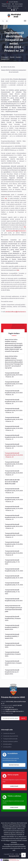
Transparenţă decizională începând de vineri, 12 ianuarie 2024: (13, 663)
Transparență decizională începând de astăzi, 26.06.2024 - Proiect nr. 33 (14, 419)
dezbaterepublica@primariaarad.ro (16, 231)
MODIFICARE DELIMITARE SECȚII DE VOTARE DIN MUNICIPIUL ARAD (12, 481)
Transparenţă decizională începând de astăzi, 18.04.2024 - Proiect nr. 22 (14, 526)
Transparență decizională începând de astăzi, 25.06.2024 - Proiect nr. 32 (14, 428)
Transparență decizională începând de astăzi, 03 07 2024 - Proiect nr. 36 (14, 392)
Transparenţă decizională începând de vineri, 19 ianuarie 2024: (13, 645)
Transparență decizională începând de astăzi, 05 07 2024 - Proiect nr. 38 (13, 375)
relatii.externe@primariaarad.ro (14, 711)
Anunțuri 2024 (5, 59)
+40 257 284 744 (9, 707)
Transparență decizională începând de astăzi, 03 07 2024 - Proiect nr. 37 (14, 383)
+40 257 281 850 (13, 2)
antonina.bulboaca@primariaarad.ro (15, 311)
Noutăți (12, 57)
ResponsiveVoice (12, 859)
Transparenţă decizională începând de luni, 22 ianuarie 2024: (13, 654)
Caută (23, 718)
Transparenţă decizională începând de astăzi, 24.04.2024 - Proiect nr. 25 (14, 499)
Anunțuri (18, 57)
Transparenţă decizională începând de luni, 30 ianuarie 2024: (13, 618)
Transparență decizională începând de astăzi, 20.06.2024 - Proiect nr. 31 (14, 437)
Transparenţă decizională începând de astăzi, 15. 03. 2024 (14, 584)
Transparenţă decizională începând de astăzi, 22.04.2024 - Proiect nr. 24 (14, 508)
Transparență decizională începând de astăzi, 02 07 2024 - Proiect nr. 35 (14, 401)
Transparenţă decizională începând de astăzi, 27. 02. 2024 (12, 591)
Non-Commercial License (14, 860)
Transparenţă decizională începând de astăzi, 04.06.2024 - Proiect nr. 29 (14, 455)
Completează (14, 786)
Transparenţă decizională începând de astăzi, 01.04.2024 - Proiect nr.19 (14, 553)
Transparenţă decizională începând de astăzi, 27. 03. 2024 (12, 562)
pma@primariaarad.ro (11, 709)
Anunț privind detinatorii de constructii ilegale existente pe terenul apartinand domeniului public (13, 608)
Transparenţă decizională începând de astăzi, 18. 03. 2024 (14, 577)
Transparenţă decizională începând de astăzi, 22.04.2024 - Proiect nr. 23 (14, 517)
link (6, 198)
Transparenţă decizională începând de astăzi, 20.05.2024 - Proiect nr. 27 (14, 473)
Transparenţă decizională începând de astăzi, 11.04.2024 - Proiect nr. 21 (13, 535)
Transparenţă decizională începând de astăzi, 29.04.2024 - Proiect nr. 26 (14, 490)
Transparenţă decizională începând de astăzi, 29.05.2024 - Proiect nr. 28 (14, 464)
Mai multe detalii (14, 765)
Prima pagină (4, 57)
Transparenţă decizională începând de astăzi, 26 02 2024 (13, 599)
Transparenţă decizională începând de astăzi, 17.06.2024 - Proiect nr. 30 (14, 446)
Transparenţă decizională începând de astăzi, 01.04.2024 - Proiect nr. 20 (14, 544)
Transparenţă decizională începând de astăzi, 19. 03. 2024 (14, 570)
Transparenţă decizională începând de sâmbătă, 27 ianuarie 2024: (12, 627)
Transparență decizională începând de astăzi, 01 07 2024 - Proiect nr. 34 (13, 410)
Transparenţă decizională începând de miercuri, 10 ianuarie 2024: (12, 672)
